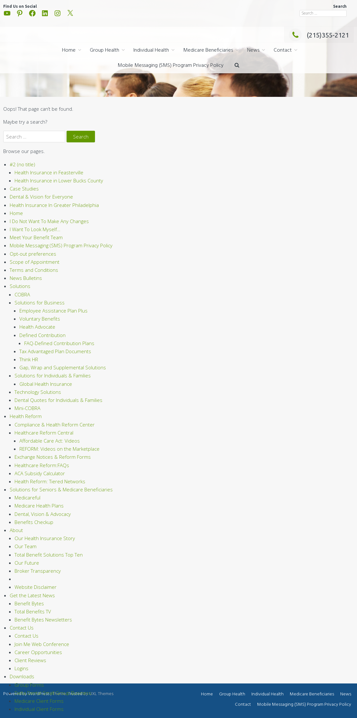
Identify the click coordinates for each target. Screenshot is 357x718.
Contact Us (22, 627)
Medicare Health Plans (39, 505)
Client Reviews (30, 660)
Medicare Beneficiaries (208, 50)
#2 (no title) (22, 164)
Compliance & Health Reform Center (55, 424)
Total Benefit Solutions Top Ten (49, 554)
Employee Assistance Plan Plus (53, 310)
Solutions (20, 286)
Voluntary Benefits (39, 318)
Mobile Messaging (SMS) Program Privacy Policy (171, 65)
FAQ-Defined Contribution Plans (59, 343)
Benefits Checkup (34, 522)
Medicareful (27, 497)
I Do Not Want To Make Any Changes (49, 221)
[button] (237, 65)
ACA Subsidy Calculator (40, 473)
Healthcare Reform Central (44, 432)
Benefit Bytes (29, 603)
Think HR (28, 359)
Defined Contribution (42, 335)
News (253, 50)
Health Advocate (37, 326)
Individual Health (151, 50)
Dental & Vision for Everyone (41, 196)
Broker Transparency (38, 571)
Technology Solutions (38, 392)
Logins (21, 668)
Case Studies (24, 188)
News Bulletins (26, 278)
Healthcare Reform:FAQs (42, 465)
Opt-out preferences (33, 254)
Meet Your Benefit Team (36, 237)
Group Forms (29, 685)
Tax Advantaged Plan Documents (55, 351)
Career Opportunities (38, 652)
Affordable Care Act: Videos (49, 440)
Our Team (26, 546)
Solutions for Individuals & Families (53, 375)
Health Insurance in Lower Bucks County (59, 180)
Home (69, 50)
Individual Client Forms (39, 709)
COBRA (22, 294)
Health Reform (26, 416)
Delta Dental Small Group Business (53, 693)
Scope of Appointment (34, 262)
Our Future (27, 562)
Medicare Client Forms (39, 701)
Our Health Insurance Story (45, 538)
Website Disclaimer (36, 587)
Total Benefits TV (33, 611)
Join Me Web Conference (42, 644)
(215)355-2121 (319, 35)
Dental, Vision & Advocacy (43, 514)
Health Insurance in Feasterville (49, 172)
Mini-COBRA (27, 408)
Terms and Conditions (34, 270)
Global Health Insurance (45, 384)
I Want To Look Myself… (35, 229)
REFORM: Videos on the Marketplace (59, 449)
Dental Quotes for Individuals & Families (58, 400)
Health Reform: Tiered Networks (50, 481)
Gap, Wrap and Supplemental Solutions (62, 367)
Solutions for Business (40, 302)
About (16, 530)
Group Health (104, 50)
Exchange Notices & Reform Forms (53, 457)
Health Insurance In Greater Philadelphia (54, 205)
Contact (283, 50)
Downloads (22, 676)
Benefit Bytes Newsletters (43, 619)
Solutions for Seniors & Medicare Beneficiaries (61, 489)
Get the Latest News (32, 595)
